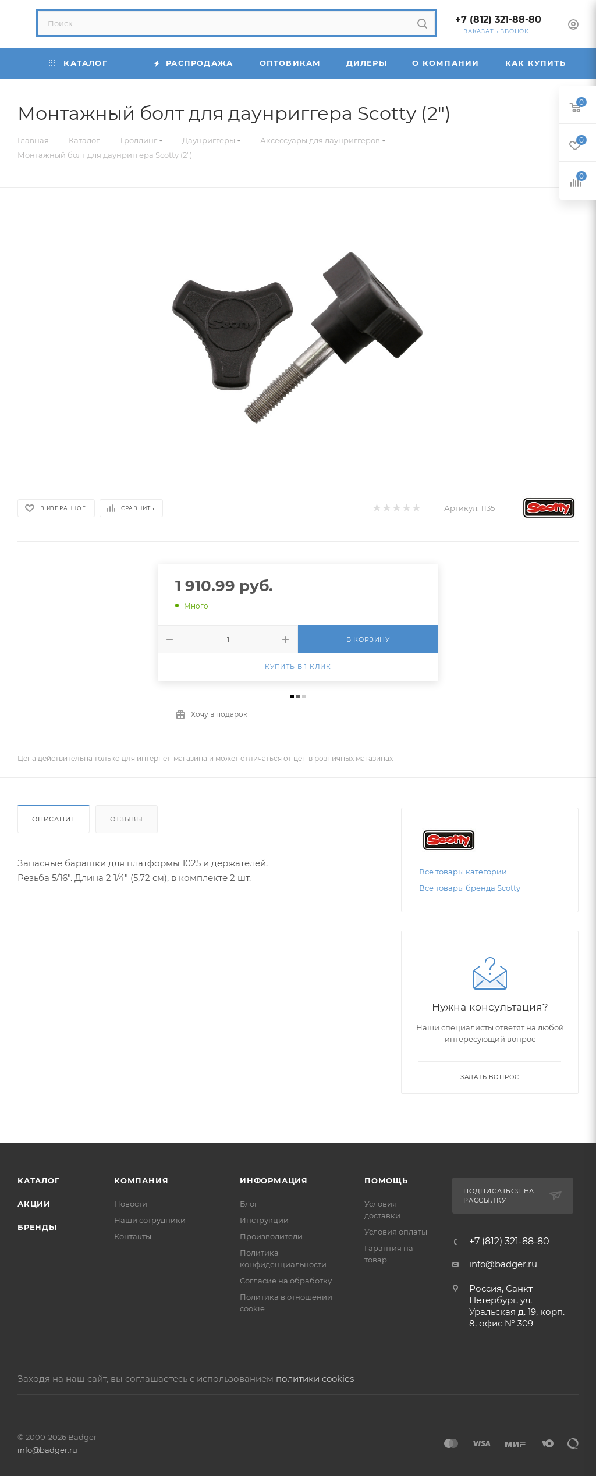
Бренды (37, 1227)
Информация (274, 1180)
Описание (53, 819)
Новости (130, 1203)
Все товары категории (463, 871)
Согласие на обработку (286, 1280)
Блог (249, 1203)
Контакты (132, 1236)
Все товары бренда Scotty (469, 887)
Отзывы (126, 819)
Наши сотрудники (150, 1220)
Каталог (38, 1180)
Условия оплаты (395, 1231)
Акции (34, 1203)
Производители (271, 1236)
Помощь (386, 1180)
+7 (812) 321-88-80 (498, 19)
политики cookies (315, 1378)
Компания (141, 1180)
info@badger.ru (503, 1263)
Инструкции (264, 1220)
